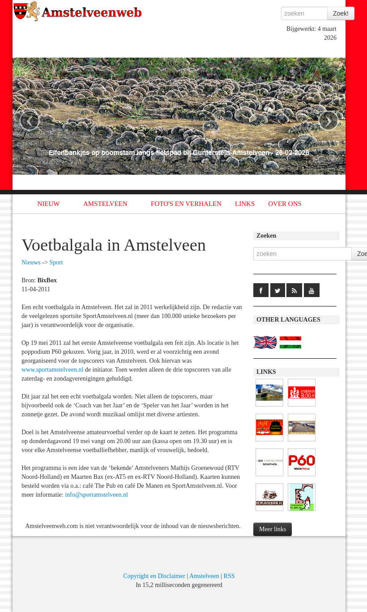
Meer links (272, 529)
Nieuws (31, 262)
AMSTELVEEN (105, 203)
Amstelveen (204, 576)
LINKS (245, 203)
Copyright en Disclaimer (154, 576)
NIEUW (49, 203)
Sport (56, 262)
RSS (229, 576)
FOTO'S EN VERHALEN (186, 203)
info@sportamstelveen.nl (96, 494)
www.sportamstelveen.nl (52, 369)
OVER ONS (285, 203)
